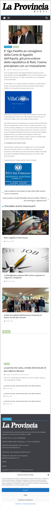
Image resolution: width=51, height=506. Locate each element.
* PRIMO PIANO (8, 46)
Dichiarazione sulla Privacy (29, 503)
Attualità (16, 46)
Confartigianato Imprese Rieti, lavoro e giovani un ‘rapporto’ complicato (24, 274)
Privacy (4, 459)
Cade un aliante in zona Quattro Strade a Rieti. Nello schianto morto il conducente (24, 190)
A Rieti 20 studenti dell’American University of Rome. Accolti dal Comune (22, 314)
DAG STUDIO (17, 470)
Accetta (25, 490)
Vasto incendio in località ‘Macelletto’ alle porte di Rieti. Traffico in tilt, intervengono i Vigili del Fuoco (26, 197)
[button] (48, 475)
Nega (25, 495)
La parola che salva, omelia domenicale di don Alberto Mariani (24, 367)
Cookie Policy (18, 503)
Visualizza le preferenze (25, 500)
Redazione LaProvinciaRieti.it (22, 69)
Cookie (4, 464)
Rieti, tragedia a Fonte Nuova (16, 235)
